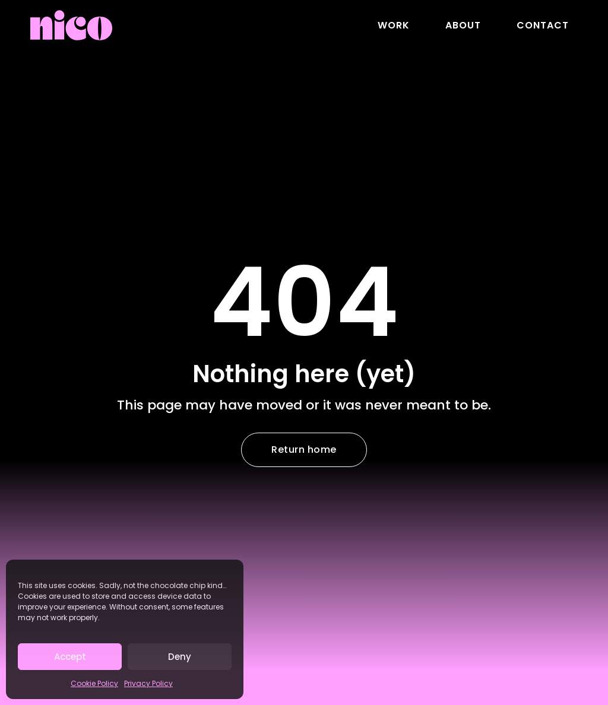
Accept (70, 656)
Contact (543, 25)
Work (394, 25)
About (463, 25)
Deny (179, 656)
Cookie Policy (94, 683)
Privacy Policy (148, 683)
